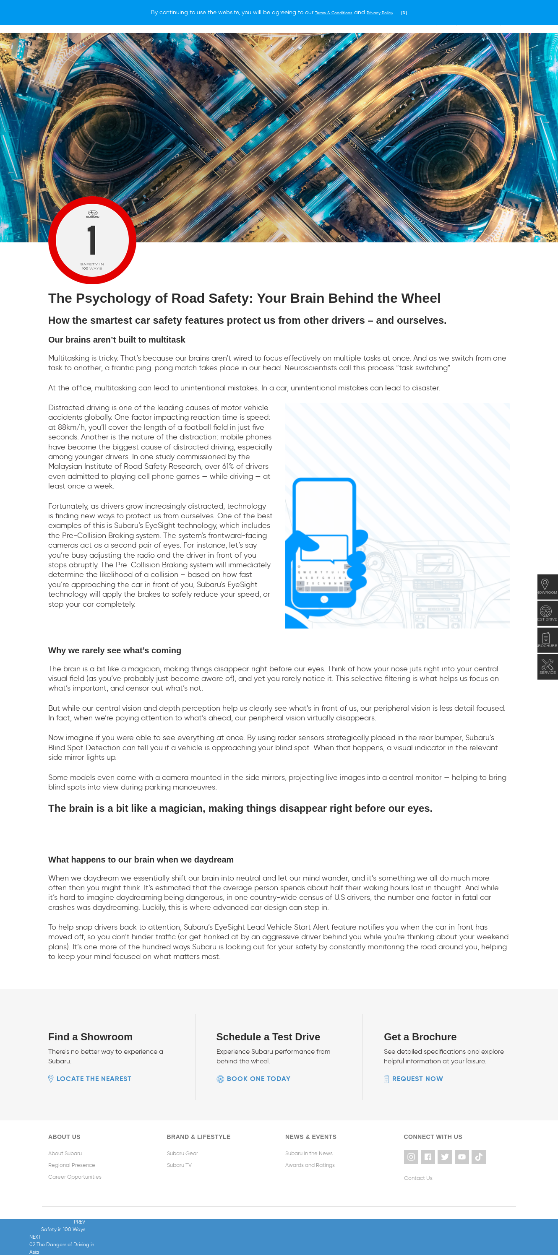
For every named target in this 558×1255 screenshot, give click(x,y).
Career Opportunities (75, 1177)
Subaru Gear (182, 1153)
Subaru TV (179, 1164)
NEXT (157, 1237)
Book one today (259, 1078)
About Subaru (65, 1153)
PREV (53, 1233)
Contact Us (418, 1177)
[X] (416, 12)
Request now (417, 1078)
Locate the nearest (94, 1078)
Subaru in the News (309, 1153)
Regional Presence (71, 1164)
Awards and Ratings (310, 1164)
